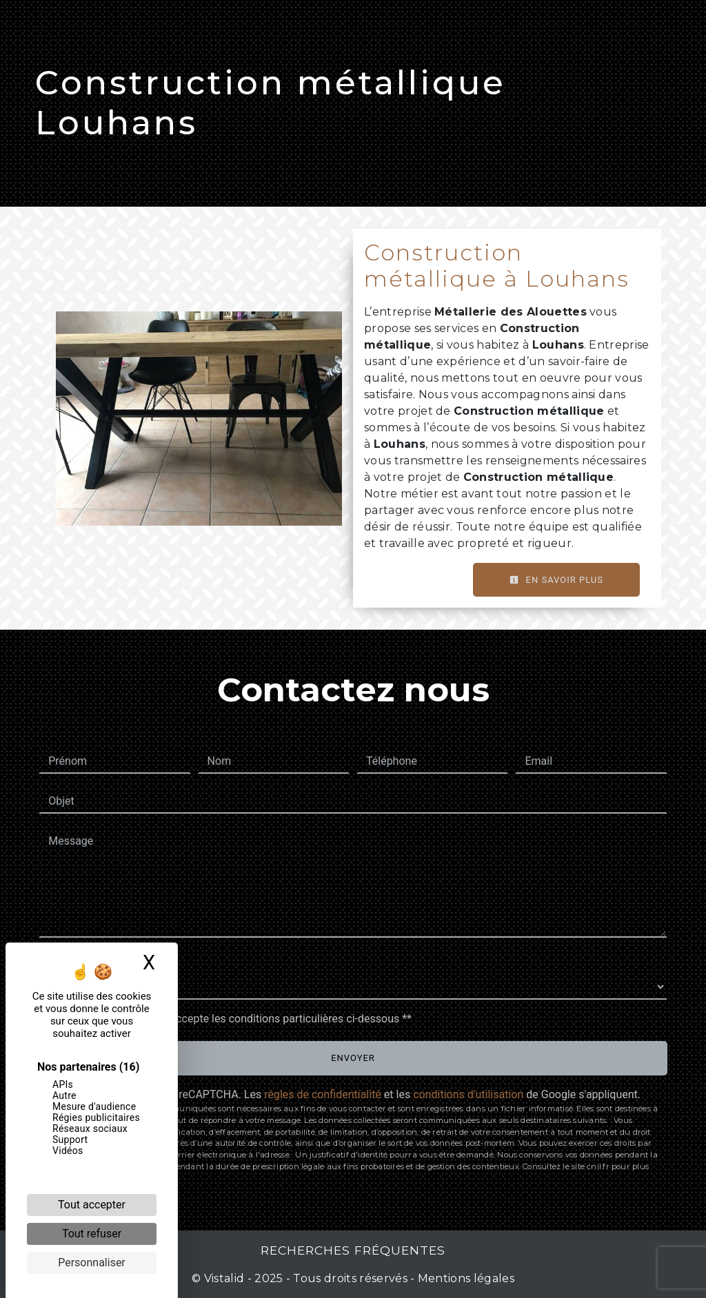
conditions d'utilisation (468, 1094)
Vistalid (224, 1278)
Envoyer (353, 1058)
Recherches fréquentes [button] (353, 1250)
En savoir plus (556, 580)
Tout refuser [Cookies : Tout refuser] (91, 1233)
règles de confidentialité (322, 1094)
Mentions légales (464, 1278)
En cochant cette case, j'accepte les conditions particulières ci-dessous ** (232, 1018)
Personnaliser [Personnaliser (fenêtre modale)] (91, 1262)
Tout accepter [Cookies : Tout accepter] (91, 1204)
